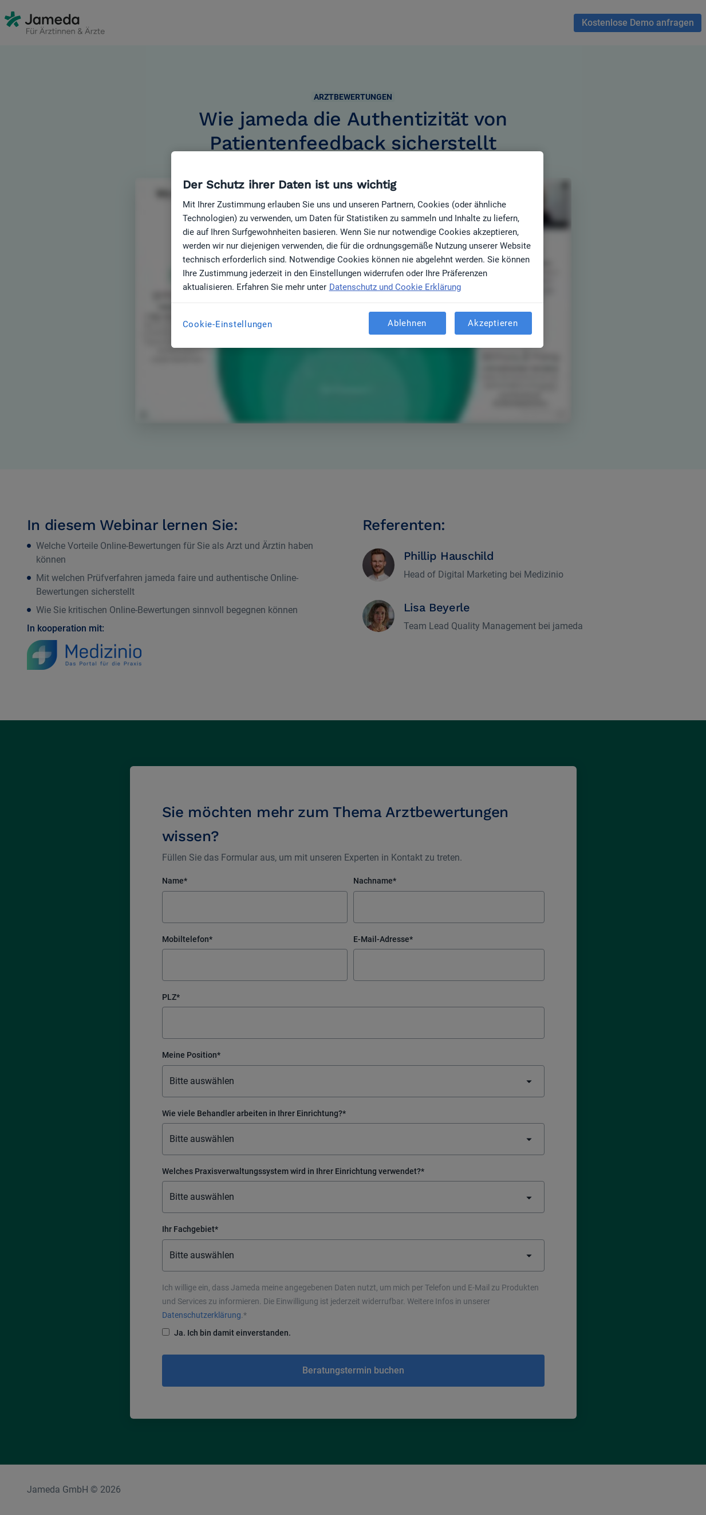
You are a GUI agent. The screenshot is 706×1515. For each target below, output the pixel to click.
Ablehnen (407, 323)
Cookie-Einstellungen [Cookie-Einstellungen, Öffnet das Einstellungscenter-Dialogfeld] (228, 324)
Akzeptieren (493, 323)
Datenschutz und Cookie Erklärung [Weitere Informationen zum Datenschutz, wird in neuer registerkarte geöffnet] (395, 287)
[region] (357, 249)
